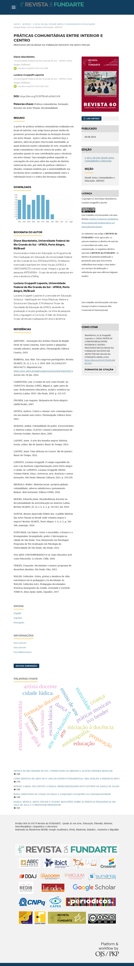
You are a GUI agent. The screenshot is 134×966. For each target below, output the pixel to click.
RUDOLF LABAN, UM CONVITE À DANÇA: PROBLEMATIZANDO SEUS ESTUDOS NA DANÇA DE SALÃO (66, 786)
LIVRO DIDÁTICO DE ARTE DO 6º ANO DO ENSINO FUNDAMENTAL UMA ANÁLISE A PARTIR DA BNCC (67, 778)
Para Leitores (20, 642)
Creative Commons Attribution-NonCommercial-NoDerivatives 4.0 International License (100, 223)
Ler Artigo (92, 118)
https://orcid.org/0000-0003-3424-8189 (33, 68)
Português (19, 622)
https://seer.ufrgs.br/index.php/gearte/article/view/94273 (43, 371)
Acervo (26, 24)
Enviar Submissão (26, 666)
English (17, 613)
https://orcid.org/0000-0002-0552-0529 (33, 86)
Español (18, 617)
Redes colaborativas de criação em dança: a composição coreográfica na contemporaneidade (62, 794)
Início (17, 24)
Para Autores (20, 647)
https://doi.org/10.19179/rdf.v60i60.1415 (40, 96)
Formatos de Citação (99, 369)
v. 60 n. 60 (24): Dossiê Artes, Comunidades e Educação (64, 24)
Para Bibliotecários (23, 652)
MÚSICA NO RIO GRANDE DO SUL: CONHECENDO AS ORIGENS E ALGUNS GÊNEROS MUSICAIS (63, 770)
